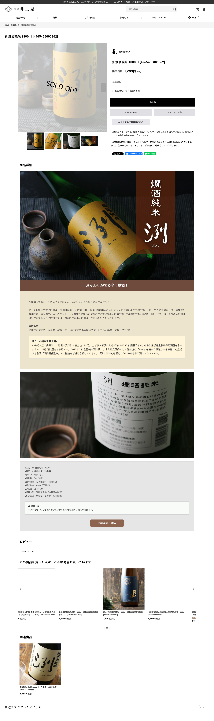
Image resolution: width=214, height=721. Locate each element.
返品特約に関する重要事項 (126, 90)
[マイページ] (204, 9)
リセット (204, 707)
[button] (193, 18)
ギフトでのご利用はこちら (130, 122)
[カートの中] (197, 9)
